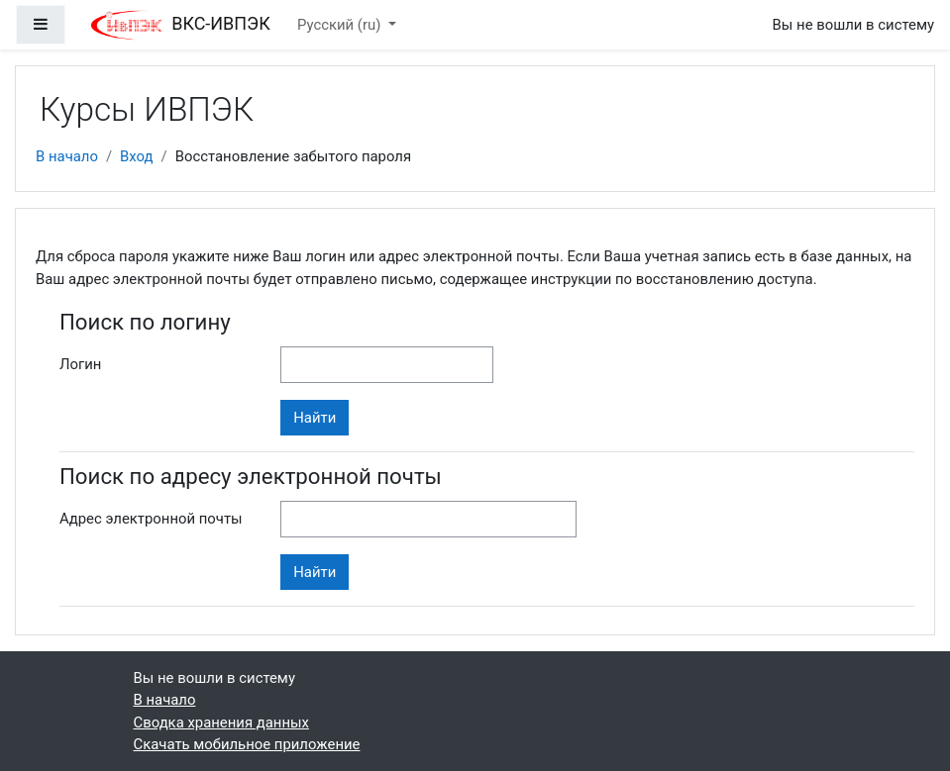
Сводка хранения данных (221, 722)
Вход (136, 156)
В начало (67, 156)
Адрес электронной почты (151, 519)
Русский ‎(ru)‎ (340, 25)
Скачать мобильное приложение (247, 744)
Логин (80, 364)
